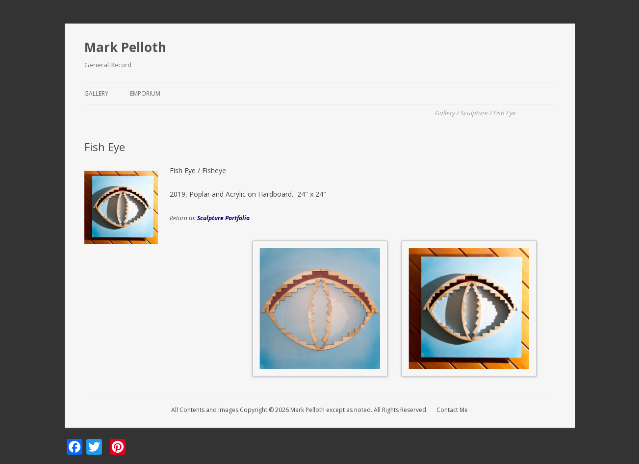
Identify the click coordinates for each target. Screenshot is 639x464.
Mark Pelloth (125, 47)
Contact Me (452, 410)
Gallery (96, 93)
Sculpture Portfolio (223, 218)
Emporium (145, 93)
